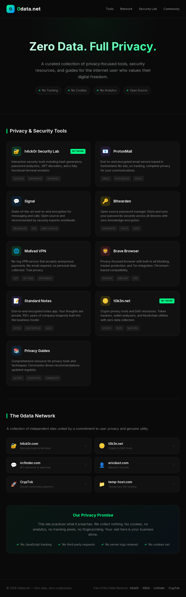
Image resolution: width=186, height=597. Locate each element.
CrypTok (174, 588)
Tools (110, 9)
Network (126, 9)
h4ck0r (134, 588)
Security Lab (148, 9)
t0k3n (146, 588)
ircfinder (159, 588)
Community (171, 9)
